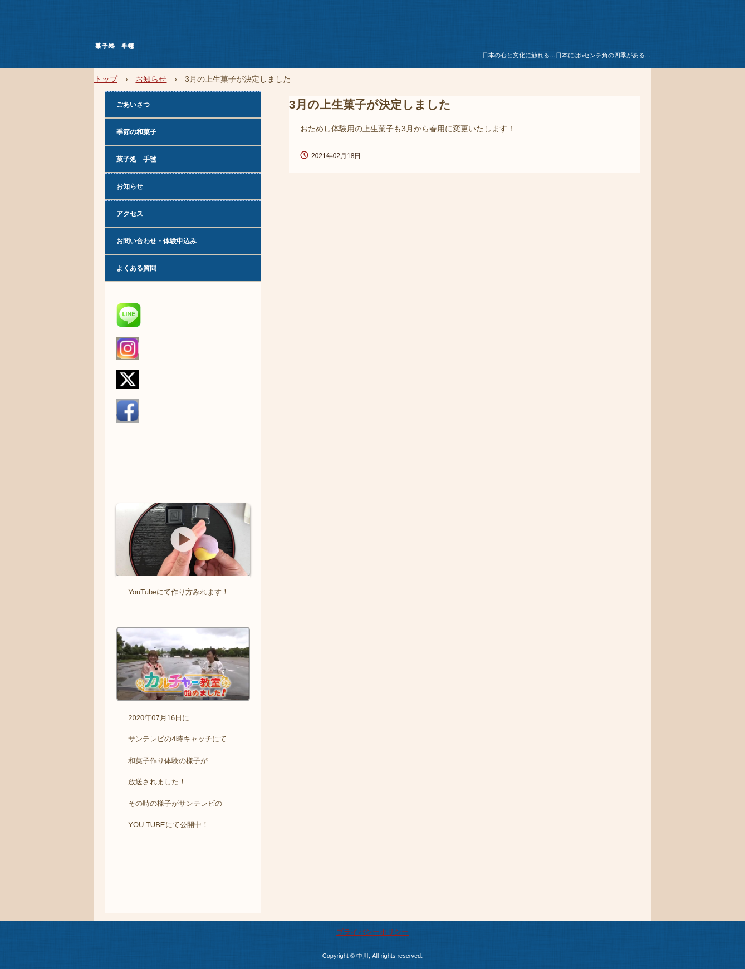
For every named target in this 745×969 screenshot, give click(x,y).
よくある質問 (136, 268)
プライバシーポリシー (372, 932)
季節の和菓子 (136, 132)
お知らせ (150, 79)
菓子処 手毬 (180, 48)
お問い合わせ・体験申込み (156, 241)
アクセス (129, 214)
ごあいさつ (133, 105)
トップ (105, 79)
